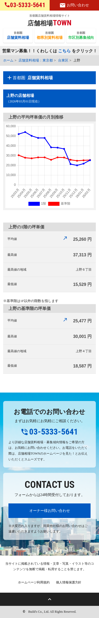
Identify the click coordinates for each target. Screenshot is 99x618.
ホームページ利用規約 (34, 582)
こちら (64, 51)
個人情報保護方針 (68, 582)
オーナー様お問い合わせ (49, 510)
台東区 (63, 60)
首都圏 (18, 35)
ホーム (8, 60)
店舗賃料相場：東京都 (35, 60)
